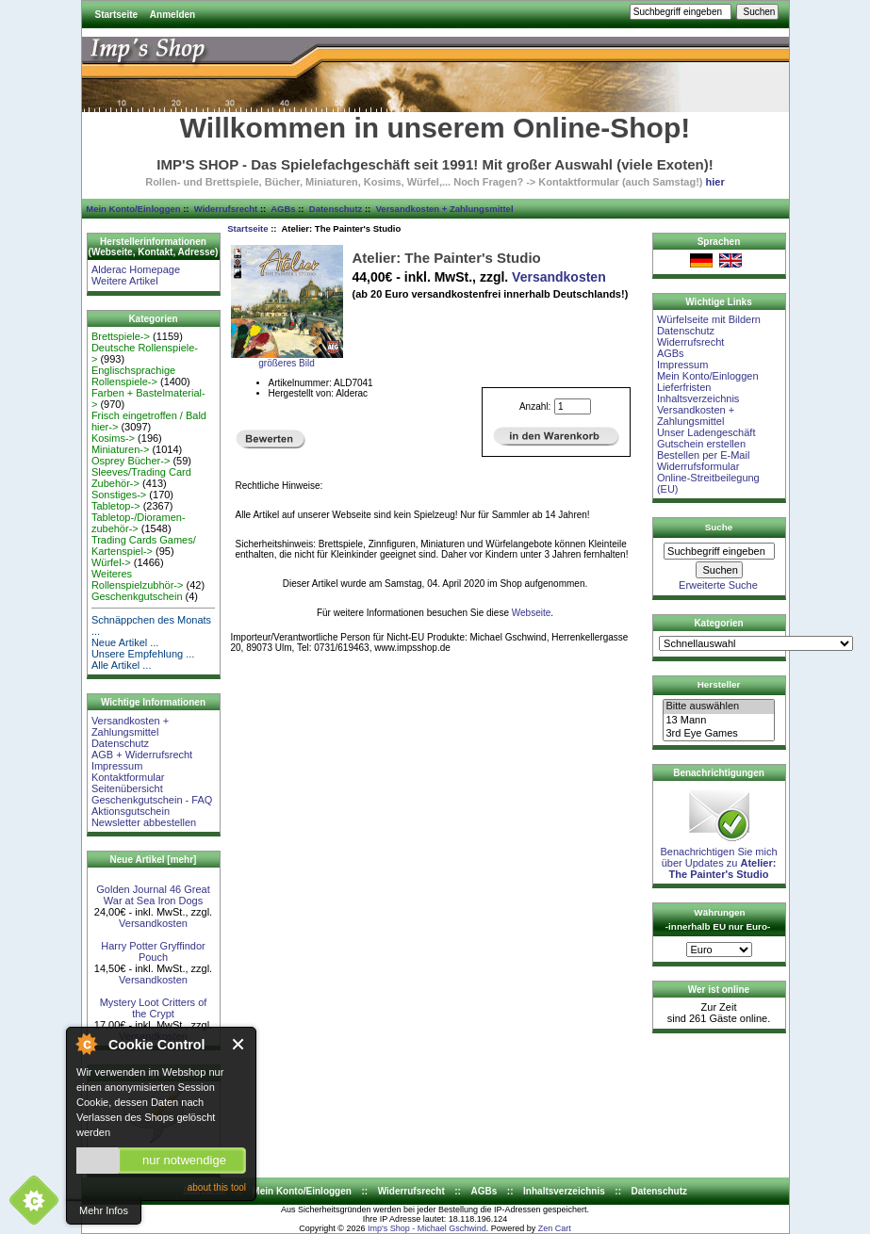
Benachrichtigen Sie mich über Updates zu (718, 858)
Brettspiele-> (120, 336)
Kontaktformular (128, 777)
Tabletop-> (115, 505)
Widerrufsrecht (225, 208)
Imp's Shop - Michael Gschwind (427, 1228)
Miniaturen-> (120, 449)
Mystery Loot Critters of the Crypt (153, 1008)
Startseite (117, 14)
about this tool (217, 1187)
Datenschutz (335, 208)
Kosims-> (113, 438)
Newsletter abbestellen (143, 822)
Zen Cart (554, 1228)
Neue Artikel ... (125, 642)
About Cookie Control (86, 1044)
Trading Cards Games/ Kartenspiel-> (143, 545)
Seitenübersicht (127, 788)
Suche (719, 527)
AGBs (283, 208)
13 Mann (718, 720)
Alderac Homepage (135, 269)
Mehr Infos (103, 1210)
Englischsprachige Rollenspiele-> (133, 376)
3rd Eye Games (718, 733)
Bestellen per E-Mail (703, 455)
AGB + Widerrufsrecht (141, 754)
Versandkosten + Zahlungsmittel (445, 208)
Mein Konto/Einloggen (133, 208)
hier (715, 181)
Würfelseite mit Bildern (709, 319)
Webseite (531, 613)
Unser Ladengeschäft (706, 432)
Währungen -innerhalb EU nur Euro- (717, 919)
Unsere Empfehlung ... (142, 653)
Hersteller (719, 684)
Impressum (116, 765)
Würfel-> (111, 562)
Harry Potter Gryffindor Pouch (153, 951)
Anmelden (172, 14)
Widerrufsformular (698, 466)
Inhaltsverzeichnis (698, 398)
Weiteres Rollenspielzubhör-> (137, 579)
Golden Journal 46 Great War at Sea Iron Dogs (152, 895)
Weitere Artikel (124, 280)
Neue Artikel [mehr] (153, 859)
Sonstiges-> (118, 494)
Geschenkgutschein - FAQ (151, 799)
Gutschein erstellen (701, 443)
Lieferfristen (684, 387)
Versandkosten (153, 923)
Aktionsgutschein (130, 811)
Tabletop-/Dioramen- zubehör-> (138, 522)
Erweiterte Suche (718, 585)
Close (239, 1044)
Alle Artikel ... (121, 665)
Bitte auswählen (718, 706)
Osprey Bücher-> (130, 460)
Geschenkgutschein (137, 596)
